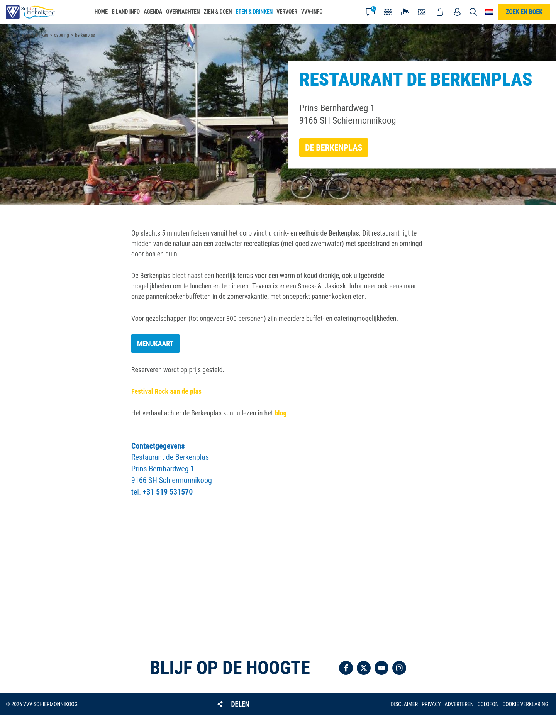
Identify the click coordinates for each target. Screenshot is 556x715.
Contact (370, 12)
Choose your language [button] (489, 12)
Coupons (422, 12)
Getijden (387, 12)
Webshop (440, 12)
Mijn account (457, 12)
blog (280, 413)
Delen (240, 704)
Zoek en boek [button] (524, 11)
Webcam (405, 12)
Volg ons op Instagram (399, 668)
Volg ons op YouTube (381, 668)
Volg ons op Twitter (364, 668)
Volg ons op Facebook (346, 668)
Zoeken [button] (474, 12)
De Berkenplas (333, 147)
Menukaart (155, 343)
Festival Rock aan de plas (166, 391)
